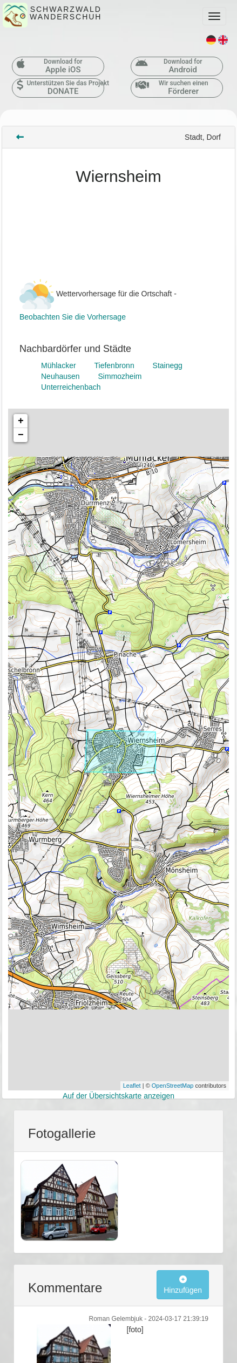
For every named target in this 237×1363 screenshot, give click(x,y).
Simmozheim (120, 376)
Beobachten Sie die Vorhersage (72, 317)
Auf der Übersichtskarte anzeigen (118, 1095)
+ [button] (21, 421)
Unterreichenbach (71, 387)
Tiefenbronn (114, 365)
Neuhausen (60, 376)
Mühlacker (58, 365)
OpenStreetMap (173, 1085)
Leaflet (132, 1085)
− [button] (21, 435)
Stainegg (167, 365)
